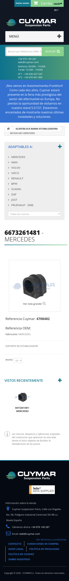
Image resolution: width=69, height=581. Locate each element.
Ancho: (9, 359)
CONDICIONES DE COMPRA (43, 543)
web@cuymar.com (29, 533)
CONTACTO (14, 543)
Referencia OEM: (18, 328)
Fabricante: (11, 334)
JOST (13, 199)
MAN (13, 162)
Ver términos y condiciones (51, 539)
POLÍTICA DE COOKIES (21, 554)
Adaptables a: (20, 147)
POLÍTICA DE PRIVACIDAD (44, 549)
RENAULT (16, 178)
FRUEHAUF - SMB (21, 205)
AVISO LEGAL (16, 549)
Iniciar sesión (22, 3)
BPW (13, 183)
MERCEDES (17, 157)
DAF (13, 194)
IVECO (14, 173)
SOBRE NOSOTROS (19, 559)
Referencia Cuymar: (20, 318)
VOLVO (15, 167)
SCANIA (15, 189)
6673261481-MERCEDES (22, 409)
